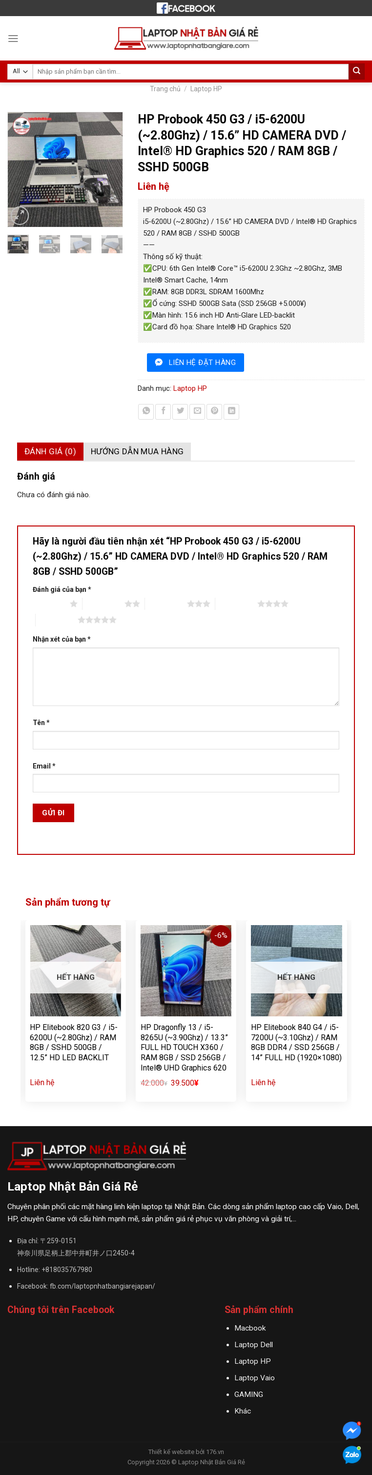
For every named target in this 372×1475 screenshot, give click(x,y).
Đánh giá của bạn (62, 589)
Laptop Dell (253, 1344)
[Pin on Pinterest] (214, 412)
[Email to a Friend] (197, 412)
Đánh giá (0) (50, 451)
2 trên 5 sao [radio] (103, 603)
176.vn (215, 1451)
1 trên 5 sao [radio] (49, 603)
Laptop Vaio (254, 1378)
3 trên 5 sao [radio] (166, 603)
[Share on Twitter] (180, 412)
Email (44, 766)
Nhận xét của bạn (62, 639)
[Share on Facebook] (163, 412)
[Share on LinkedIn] (231, 412)
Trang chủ (165, 89)
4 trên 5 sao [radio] (236, 603)
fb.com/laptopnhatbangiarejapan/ (102, 1286)
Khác (242, 1411)
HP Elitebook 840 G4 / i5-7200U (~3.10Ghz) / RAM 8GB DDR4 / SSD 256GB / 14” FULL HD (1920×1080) (296, 1042)
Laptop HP (206, 89)
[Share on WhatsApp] (146, 412)
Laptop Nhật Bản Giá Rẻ (211, 1462)
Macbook (250, 1328)
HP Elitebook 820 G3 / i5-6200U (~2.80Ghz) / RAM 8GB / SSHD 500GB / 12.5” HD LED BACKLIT (74, 1042)
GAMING (248, 1394)
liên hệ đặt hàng (202, 362)
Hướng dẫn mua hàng (137, 451)
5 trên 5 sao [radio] (57, 620)
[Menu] (13, 38)
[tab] (50, 452)
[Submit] (357, 71)
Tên (41, 723)
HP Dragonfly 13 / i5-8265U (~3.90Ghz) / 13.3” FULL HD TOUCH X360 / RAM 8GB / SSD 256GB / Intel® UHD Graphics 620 (184, 1047)
